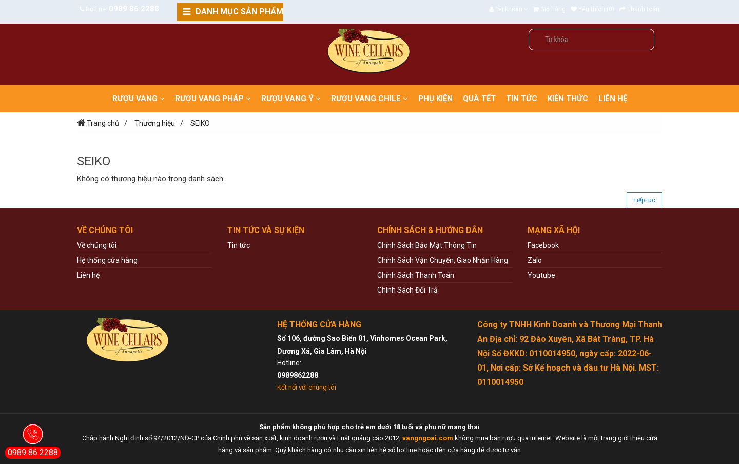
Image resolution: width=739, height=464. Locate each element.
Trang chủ (103, 123)
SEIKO (200, 123)
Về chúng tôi (96, 245)
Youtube (541, 275)
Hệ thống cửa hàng (107, 260)
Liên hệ (88, 275)
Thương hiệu (154, 123)
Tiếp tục (644, 200)
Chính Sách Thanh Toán (415, 275)
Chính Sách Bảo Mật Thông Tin (427, 245)
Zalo (535, 260)
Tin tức (238, 245)
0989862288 (297, 375)
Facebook (543, 245)
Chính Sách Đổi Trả (407, 290)
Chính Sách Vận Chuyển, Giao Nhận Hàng (442, 260)
